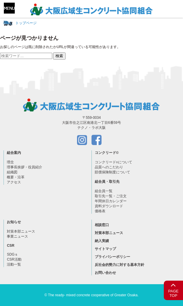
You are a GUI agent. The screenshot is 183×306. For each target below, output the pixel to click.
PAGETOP (173, 289)
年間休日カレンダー (111, 201)
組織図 (12, 172)
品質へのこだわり (109, 167)
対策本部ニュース (21, 231)
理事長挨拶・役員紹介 (24, 167)
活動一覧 (14, 264)
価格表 (100, 211)
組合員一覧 (103, 191)
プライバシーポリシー (112, 257)
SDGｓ (12, 254)
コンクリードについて (113, 162)
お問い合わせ (105, 273)
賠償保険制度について (112, 172)
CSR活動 (14, 259)
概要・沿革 (15, 177)
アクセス (14, 182)
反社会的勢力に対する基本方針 (119, 265)
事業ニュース (17, 236)
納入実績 (102, 241)
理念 (10, 162)
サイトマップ (105, 249)
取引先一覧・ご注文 (111, 196)
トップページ (26, 23)
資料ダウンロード (109, 206)
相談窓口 (102, 225)
